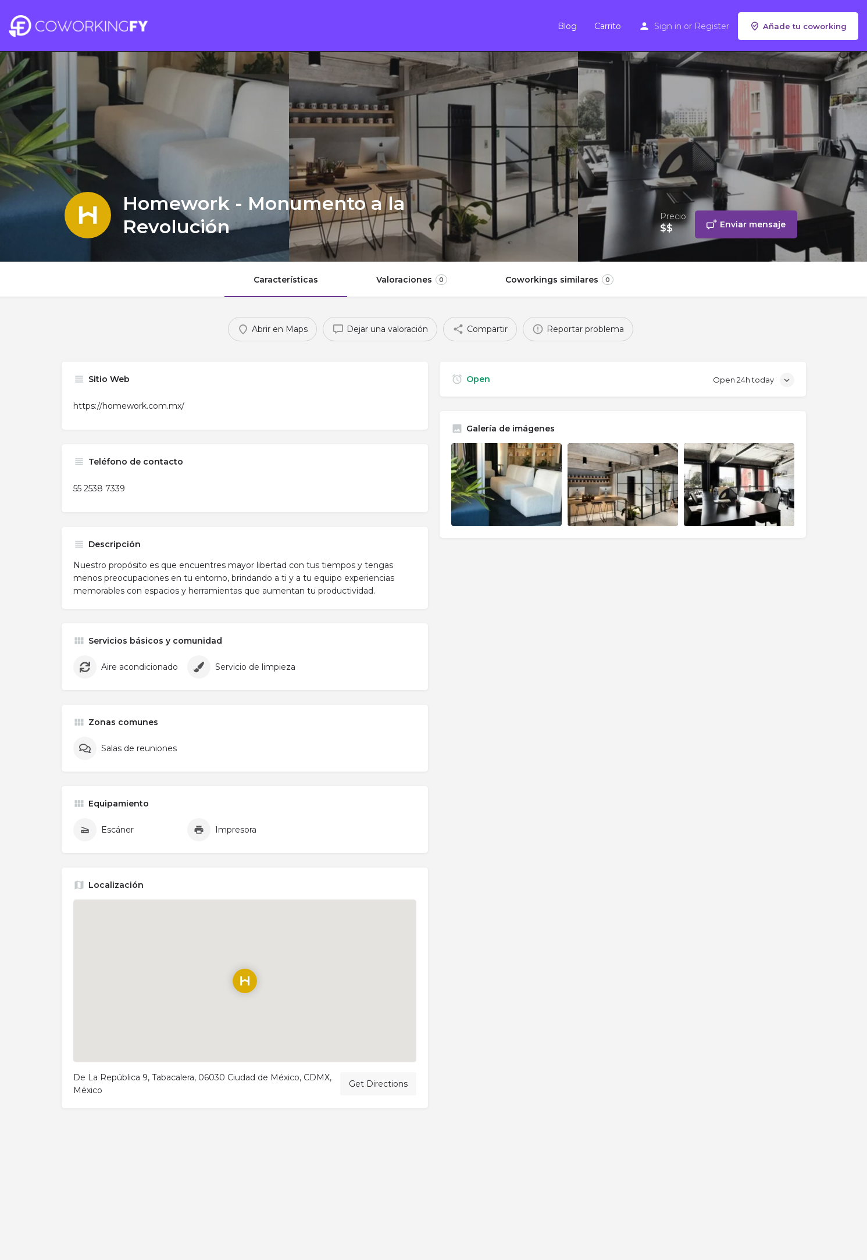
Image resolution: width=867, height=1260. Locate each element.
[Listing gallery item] (506, 484)
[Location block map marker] (245, 981)
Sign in (668, 26)
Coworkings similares (559, 279)
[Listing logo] (88, 215)
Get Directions (378, 1084)
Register (711, 26)
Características (286, 279)
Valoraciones (411, 279)
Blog (567, 26)
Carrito (607, 26)
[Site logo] (81, 25)
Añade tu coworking (798, 26)
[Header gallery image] (144, 131)
